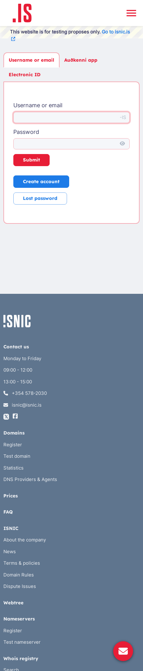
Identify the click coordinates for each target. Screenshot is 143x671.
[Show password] (122, 144)
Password (26, 132)
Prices (10, 496)
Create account (41, 181)
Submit (31, 160)
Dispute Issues (19, 586)
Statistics (13, 468)
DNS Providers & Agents (30, 479)
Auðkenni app (80, 60)
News (9, 551)
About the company (24, 540)
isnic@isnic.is (22, 405)
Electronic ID (25, 74)
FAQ (8, 512)
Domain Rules (18, 575)
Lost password (40, 198)
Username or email (31, 60)
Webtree (13, 603)
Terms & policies (21, 563)
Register (12, 445)
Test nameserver (22, 642)
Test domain (16, 456)
